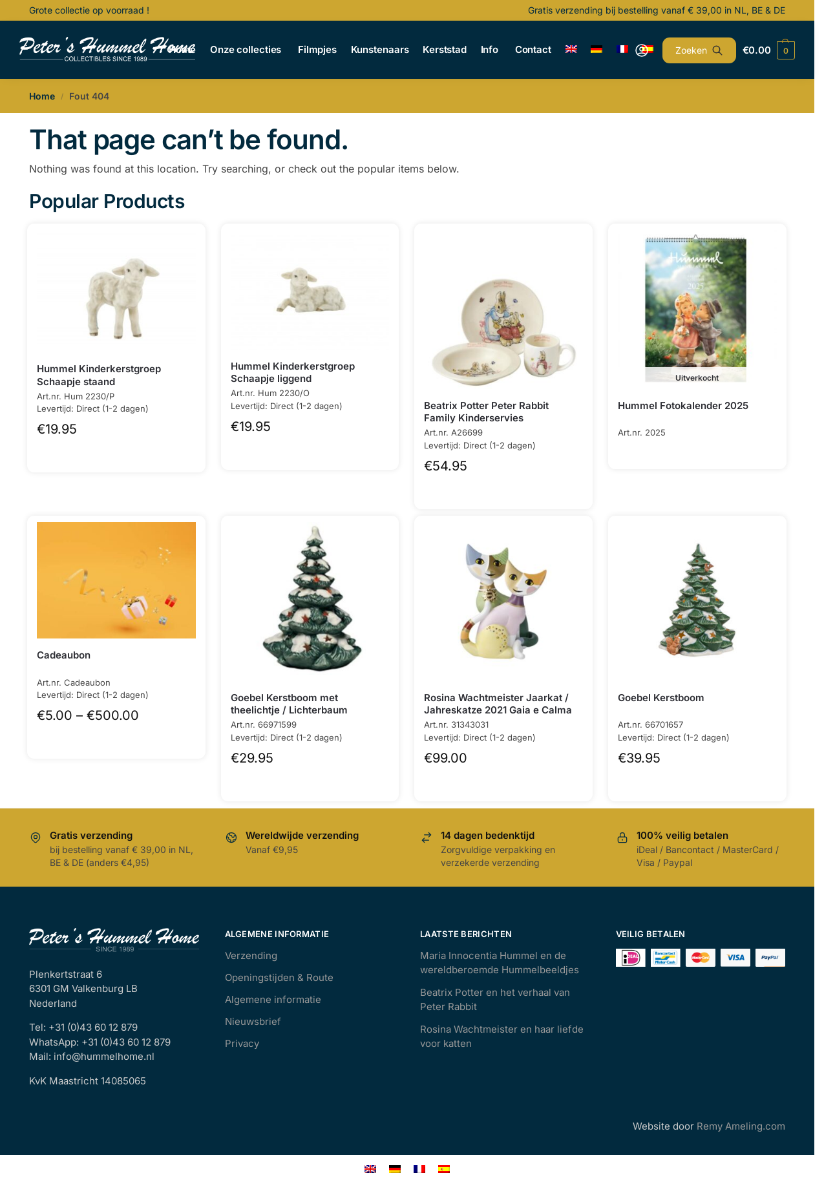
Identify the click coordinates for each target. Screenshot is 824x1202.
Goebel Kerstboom (661, 697)
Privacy (242, 1043)
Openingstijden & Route (279, 977)
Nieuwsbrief (253, 1021)
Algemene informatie (273, 999)
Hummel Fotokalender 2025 (683, 405)
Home (42, 95)
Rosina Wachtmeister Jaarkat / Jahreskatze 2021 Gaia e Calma (498, 704)
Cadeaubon (63, 655)
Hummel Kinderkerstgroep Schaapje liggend (293, 372)
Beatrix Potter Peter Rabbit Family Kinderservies (486, 412)
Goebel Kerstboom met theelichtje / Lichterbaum (289, 704)
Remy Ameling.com (741, 1126)
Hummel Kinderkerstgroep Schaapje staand (99, 375)
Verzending (251, 955)
